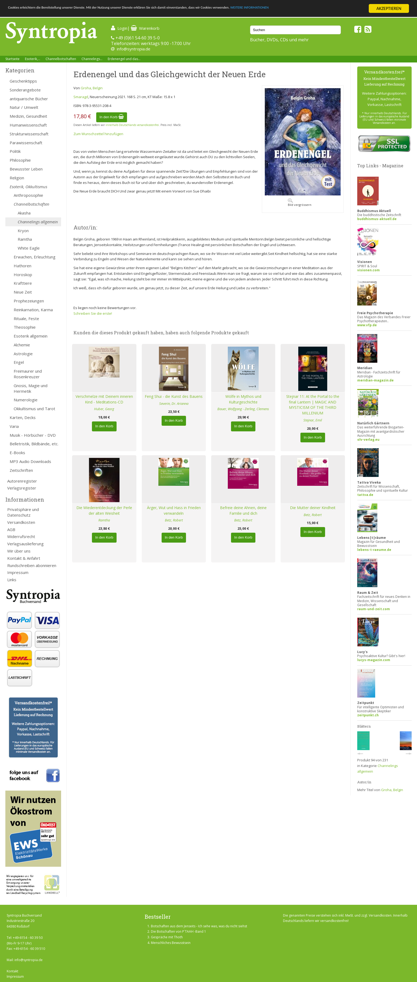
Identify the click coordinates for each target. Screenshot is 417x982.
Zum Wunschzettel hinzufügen (98, 133)
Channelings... (91, 59)
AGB (11, 529)
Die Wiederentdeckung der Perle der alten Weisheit (104, 510)
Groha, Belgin (92, 88)
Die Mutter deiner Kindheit (313, 507)
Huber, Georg (104, 408)
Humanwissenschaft (28, 125)
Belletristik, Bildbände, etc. (34, 443)
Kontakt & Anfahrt (23, 558)
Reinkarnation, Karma (33, 309)
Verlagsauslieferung (25, 543)
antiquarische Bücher (29, 98)
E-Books (17, 452)
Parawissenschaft (26, 142)
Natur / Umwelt (24, 107)
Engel (19, 362)
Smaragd (80, 96)
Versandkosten (21, 522)
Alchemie (22, 344)
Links (11, 579)
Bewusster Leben (26, 169)
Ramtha (25, 239)
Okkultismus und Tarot (34, 408)
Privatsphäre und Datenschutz (23, 512)
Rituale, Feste (26, 318)
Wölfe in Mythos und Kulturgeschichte (243, 399)
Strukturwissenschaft (29, 133)
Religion (17, 177)
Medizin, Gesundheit (28, 116)
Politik (15, 151)
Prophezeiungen (29, 300)
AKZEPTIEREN (388, 8)
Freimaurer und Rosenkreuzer (28, 373)
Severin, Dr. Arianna (173, 403)
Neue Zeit (23, 292)
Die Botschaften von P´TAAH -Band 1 (178, 931)
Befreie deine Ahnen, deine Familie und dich (243, 510)
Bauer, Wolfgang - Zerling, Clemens (243, 408)
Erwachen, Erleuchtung (34, 257)
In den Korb (111, 117)
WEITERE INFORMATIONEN (322, 9)
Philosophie (20, 160)
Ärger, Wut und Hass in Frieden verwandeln (174, 510)
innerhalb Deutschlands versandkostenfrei (132, 125)
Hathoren (22, 265)
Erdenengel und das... (124, 59)
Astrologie (23, 353)
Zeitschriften (21, 470)
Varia (14, 426)
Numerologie (26, 399)
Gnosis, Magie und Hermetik (30, 388)
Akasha (24, 213)
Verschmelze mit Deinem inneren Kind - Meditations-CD (104, 399)
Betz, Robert (174, 520)
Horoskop (23, 274)
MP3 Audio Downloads (30, 461)
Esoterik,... (32, 59)
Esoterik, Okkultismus (28, 186)
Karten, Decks (23, 417)
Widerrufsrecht (21, 536)
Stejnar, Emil (312, 420)
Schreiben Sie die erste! (92, 313)
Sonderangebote (25, 89)
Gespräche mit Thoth (167, 937)
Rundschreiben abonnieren (31, 565)
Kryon (23, 230)
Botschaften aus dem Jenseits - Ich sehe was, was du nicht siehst (199, 926)
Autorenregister (22, 481)
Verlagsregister (21, 488)
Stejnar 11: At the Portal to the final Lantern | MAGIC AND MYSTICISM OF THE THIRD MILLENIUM (312, 405)
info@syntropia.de (133, 48)
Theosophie (25, 327)
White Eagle (29, 248)
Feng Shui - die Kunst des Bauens (174, 396)
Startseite (12, 59)
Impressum (17, 572)
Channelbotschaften (61, 59)
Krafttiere (23, 283)
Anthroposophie (28, 195)
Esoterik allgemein (30, 336)
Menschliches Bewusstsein (171, 942)
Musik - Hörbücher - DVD (33, 435)
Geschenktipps (23, 81)
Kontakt (12, 971)
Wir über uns (19, 551)
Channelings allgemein (38, 221)
